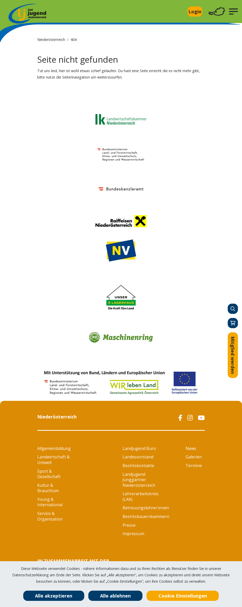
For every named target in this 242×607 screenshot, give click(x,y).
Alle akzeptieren (53, 596)
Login (194, 11)
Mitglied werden (233, 355)
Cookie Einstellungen (183, 596)
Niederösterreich (51, 39)
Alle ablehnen (115, 596)
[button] (233, 11)
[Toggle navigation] (217, 11)
